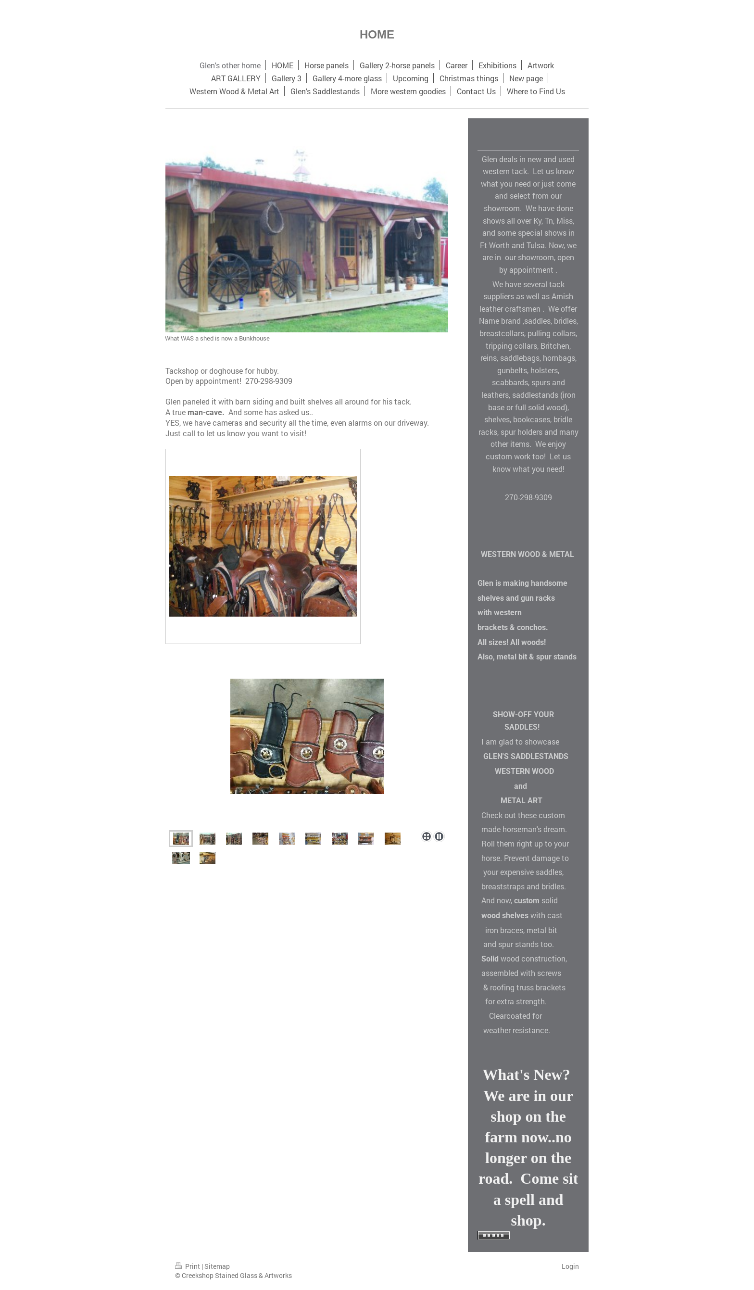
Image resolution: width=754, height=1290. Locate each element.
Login (570, 1266)
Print (188, 1266)
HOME (377, 34)
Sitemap (217, 1266)
